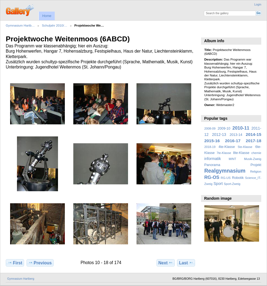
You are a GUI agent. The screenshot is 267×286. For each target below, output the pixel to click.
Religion (255, 171)
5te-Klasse (245, 146)
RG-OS (211, 177)
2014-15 (253, 134)
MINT (232, 159)
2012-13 (219, 134)
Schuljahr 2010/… (54, 25)
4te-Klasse (227, 147)
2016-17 (233, 140)
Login (257, 4)
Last (186, 262)
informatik (212, 158)
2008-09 (210, 128)
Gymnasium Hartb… (20, 25)
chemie (256, 153)
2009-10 (224, 128)
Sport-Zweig (232, 183)
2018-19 (210, 146)
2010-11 (241, 128)
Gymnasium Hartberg (20, 278)
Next (165, 262)
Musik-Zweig (252, 159)
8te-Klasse (241, 153)
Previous (40, 262)
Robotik (238, 178)
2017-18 (253, 140)
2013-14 (236, 135)
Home (46, 16)
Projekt (256, 165)
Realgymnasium (225, 171)
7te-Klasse (224, 153)
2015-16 (212, 140)
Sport (218, 183)
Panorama (212, 165)
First (15, 262)
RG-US (226, 177)
